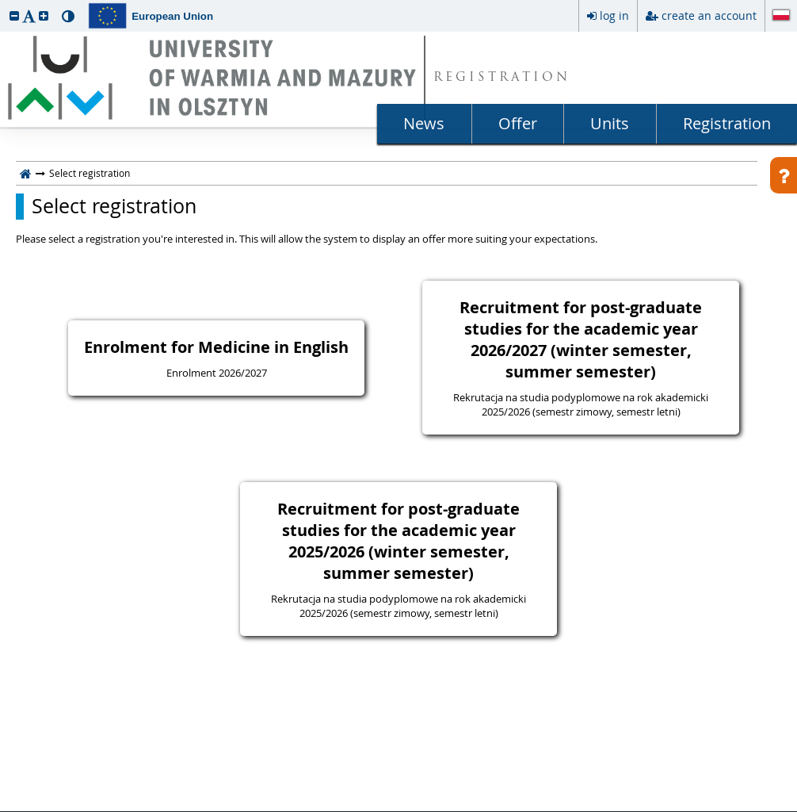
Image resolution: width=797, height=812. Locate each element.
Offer (517, 123)
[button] (14, 15)
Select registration (114, 206)
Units (609, 123)
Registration (727, 123)
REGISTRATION (501, 78)
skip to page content (4, 4)
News (423, 123)
